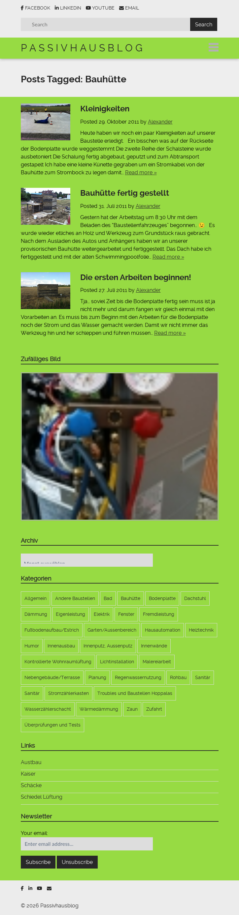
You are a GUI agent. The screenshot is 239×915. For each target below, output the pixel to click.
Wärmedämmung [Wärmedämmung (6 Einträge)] (99, 709)
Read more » (141, 172)
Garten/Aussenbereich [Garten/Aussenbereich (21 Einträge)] (111, 630)
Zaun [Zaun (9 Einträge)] (132, 709)
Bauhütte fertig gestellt (124, 193)
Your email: (34, 833)
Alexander (160, 122)
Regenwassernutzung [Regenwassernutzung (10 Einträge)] (138, 677)
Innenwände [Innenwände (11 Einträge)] (154, 645)
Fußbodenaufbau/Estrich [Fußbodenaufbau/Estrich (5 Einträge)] (51, 630)
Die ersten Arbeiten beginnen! (135, 277)
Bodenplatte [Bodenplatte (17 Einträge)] (162, 598)
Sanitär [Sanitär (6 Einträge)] (202, 677)
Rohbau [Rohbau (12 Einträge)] (178, 677)
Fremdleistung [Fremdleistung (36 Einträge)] (158, 614)
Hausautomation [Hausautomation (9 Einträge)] (162, 630)
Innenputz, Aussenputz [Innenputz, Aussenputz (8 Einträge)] (108, 645)
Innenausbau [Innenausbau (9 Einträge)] (61, 645)
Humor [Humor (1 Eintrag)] (31, 645)
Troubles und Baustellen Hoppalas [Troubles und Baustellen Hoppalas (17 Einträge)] (134, 693)
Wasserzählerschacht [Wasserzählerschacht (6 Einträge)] (47, 709)
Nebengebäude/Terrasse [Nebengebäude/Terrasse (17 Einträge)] (52, 677)
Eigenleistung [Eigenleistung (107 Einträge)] (70, 614)
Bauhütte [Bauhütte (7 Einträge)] (130, 598)
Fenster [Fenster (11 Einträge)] (126, 614)
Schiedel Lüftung (41, 797)
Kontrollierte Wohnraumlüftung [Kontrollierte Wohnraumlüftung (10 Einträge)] (57, 661)
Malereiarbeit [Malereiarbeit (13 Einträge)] (157, 661)
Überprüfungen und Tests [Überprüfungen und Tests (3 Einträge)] (52, 725)
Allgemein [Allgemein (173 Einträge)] (35, 598)
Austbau (31, 762)
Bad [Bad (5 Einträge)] (108, 598)
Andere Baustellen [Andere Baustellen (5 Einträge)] (75, 598)
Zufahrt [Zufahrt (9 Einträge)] (154, 709)
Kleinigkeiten (104, 108)
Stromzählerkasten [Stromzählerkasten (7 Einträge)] (68, 693)
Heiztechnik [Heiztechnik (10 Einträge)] (201, 630)
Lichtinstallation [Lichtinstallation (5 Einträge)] (117, 661)
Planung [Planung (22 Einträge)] (97, 677)
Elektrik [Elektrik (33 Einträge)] (102, 614)
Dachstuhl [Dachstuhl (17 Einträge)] (195, 598)
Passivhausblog (83, 48)
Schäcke (31, 785)
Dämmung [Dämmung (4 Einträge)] (35, 614)
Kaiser (28, 774)
